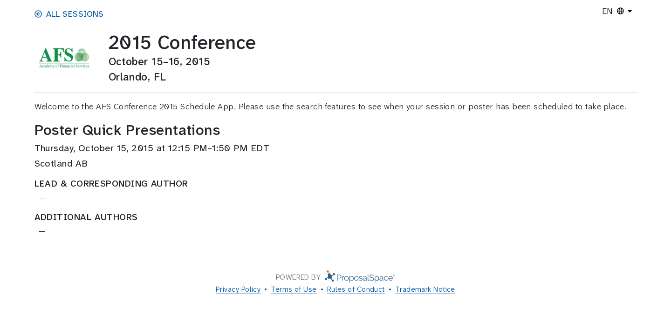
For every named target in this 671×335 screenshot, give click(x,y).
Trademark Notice (425, 289)
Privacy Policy (238, 289)
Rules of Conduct (356, 289)
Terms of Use (293, 289)
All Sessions (69, 14)
